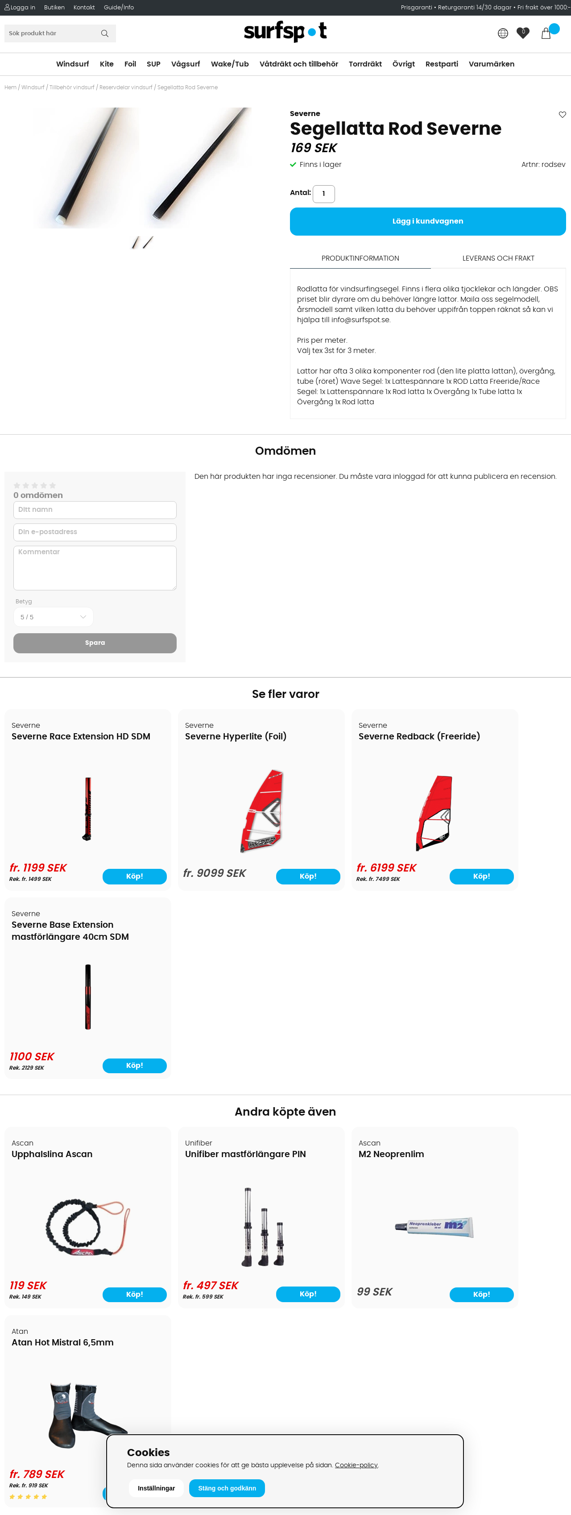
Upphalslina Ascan (52, 967)
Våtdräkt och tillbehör (299, 64)
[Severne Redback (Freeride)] (356, 850)
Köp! (109, 876)
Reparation (28, 1297)
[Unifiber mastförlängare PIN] (214, 1083)
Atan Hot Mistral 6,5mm (490, 967)
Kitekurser (26, 1311)
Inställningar (156, 1488)
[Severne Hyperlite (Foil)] (214, 851)
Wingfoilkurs (30, 1337)
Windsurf (72, 64)
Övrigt (404, 64)
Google (443, 1323)
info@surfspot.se (360, 320)
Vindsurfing (310, 1190)
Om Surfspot (31, 1190)
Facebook (447, 1367)
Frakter (21, 1230)
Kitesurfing (308, 1204)
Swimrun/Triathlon (322, 1270)
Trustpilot (446, 1411)
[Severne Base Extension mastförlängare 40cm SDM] (499, 850)
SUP (154, 64)
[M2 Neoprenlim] (356, 1085)
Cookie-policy (356, 1465)
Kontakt (84, 8)
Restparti (442, 64)
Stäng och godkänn (227, 1488)
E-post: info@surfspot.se (194, 1431)
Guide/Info (119, 8)
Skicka (545, 1260)
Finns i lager (321, 164)
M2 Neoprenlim (329, 967)
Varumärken (492, 64)
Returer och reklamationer (55, 1257)
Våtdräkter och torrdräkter (336, 1257)
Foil (130, 64)
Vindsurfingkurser (39, 1324)
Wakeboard (310, 1230)
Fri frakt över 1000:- (544, 8)
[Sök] (60, 33)
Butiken (54, 8)
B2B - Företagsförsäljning (53, 1270)
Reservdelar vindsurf (126, 87)
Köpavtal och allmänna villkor (61, 1204)
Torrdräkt (365, 64)
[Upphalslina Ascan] (72, 1083)
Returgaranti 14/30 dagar (475, 8)
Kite (107, 64)
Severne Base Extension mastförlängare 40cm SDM (490, 749)
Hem (10, 87)
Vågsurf (185, 64)
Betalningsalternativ (45, 1217)
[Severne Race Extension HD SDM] (72, 850)
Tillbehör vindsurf (72, 87)
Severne (305, 113)
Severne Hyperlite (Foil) (205, 737)
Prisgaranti (417, 8)
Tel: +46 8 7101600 (181, 1418)
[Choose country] (503, 34)
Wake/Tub (230, 64)
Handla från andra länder (54, 1244)
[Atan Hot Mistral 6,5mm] (498, 1079)
